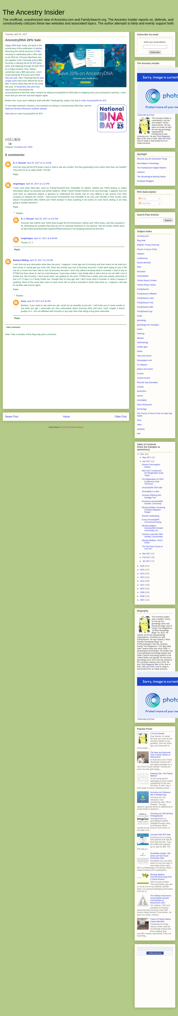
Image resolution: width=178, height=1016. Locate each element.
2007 (142, 600)
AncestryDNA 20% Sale (152, 487)
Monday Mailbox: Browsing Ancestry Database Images (153, 509)
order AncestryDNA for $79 (93, 100)
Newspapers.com (144, 360)
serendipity (141, 400)
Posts (142, 199)
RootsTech (141, 391)
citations (140, 254)
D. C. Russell (19, 163)
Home (66, 416)
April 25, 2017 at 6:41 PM (39, 301)
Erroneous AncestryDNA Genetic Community (152, 502)
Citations (141, 172)
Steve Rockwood (144, 405)
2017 (142, 454)
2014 (142, 573)
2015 (142, 570)
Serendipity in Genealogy (148, 163)
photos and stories (145, 369)
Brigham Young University (148, 245)
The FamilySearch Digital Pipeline (151, 168)
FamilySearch (143, 289)
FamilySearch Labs (145, 298)
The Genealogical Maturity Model (151, 177)
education (141, 271)
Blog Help (141, 240)
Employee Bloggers (145, 181)
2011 (142, 585)
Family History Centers (147, 280)
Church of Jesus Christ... (147, 249)
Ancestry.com (20, 147)
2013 (142, 577)
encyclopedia (142, 276)
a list (19, 60)
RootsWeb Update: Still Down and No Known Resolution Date (160, 855)
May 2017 (146, 457)
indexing (140, 333)
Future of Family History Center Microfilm (160, 920)
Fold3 (139, 316)
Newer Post (11, 416)
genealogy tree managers (148, 325)
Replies (19, 213)
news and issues (144, 356)
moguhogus (19, 184)
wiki (138, 433)
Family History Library (146, 285)
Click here (10, 113)
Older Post (121, 416)
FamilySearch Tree (145, 303)
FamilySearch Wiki (145, 307)
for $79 (33, 63)
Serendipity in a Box (150, 491)
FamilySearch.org (144, 311)
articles (38, 48)
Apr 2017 (146, 461)
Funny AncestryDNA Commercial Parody (151, 521)
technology (141, 409)
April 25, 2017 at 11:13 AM (39, 163)
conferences (142, 258)
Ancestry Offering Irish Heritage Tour (151, 496)
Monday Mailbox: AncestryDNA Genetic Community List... (152, 528)
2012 (142, 581)
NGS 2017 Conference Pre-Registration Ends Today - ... (152, 473)
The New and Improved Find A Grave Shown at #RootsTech (160, 754)
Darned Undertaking (150, 516)
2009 (142, 592)
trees (139, 420)
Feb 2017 (146, 557)
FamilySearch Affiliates (147, 294)
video (139, 424)
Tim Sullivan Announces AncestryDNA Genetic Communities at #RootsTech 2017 (160, 899)
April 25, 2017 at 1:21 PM (37, 184)
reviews (140, 387)
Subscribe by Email (146, 115)
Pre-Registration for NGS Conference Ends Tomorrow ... (152, 481)
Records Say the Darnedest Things (152, 159)
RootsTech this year (26, 87)
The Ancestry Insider (34, 12)
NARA (139, 351)
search (140, 396)
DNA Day (16, 45)
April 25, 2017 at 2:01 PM (41, 260)
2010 (142, 589)
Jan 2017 (146, 561)
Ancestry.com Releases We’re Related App (160, 793)
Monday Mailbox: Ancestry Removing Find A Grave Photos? (161, 876)
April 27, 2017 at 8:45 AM (45, 238)
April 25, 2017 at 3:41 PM (46, 218)
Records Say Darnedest (147, 382)
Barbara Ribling (21, 260)
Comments (145, 203)
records (140, 373)
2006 (168, 138)
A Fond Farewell (157, 733)
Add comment (13, 327)
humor (140, 329)
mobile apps (142, 347)
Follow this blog (155, 953)
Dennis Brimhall (144, 263)
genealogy (141, 320)
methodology (142, 342)
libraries (140, 338)
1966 (160, 138)
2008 (142, 596)
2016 (142, 566)
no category (142, 365)
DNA (30, 147)
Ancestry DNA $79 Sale (160, 834)
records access (143, 378)
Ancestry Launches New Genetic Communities (152, 535)
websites (141, 429)
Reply (15, 174)
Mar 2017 (146, 554)
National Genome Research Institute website (26, 108)
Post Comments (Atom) (72, 427)
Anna (23, 301)
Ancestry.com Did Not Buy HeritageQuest (161, 814)
